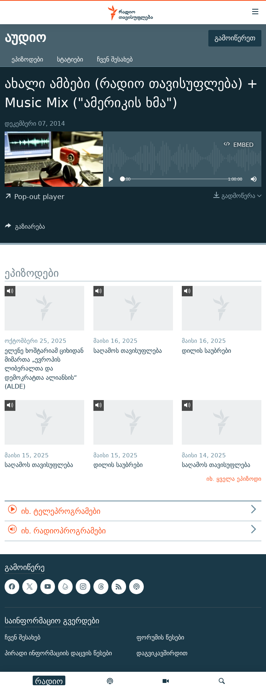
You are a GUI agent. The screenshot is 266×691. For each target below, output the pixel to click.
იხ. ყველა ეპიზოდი (233, 478)
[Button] (25, 228)
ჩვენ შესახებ (115, 59)
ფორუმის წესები (160, 637)
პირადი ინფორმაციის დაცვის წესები (58, 653)
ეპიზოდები (27, 59)
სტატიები (70, 59)
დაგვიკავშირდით (162, 653)
